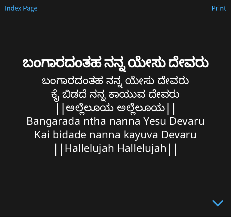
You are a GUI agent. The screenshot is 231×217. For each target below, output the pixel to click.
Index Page (21, 8)
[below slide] (217, 204)
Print (218, 8)
